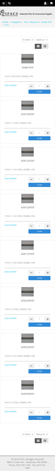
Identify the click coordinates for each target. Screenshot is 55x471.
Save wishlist (11, 85)
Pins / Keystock (31, 22)
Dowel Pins (46, 22)
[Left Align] (38, 46)
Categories (16, 22)
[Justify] (45, 46)
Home (5, 22)
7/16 (6, 25)
